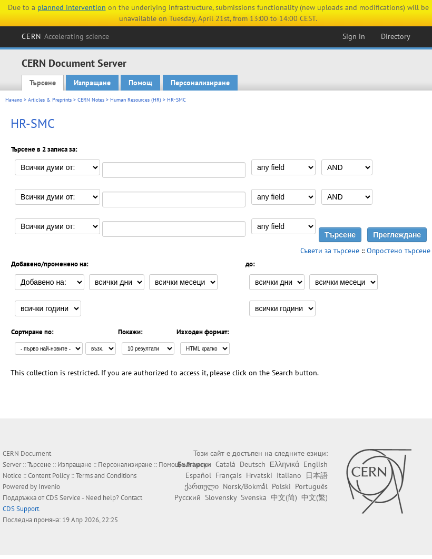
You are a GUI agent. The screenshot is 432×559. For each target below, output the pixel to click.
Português (311, 486)
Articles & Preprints (50, 99)
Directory (395, 36)
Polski (281, 486)
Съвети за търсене (329, 250)
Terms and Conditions (106, 475)
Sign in (353, 36)
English (315, 464)
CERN (65, 36)
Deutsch (253, 464)
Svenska (254, 497)
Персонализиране (200, 82)
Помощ (140, 82)
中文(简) (284, 497)
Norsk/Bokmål (245, 486)
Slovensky (221, 497)
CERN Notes (90, 99)
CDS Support (21, 508)
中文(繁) (314, 497)
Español (198, 475)
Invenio (49, 486)
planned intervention (71, 7)
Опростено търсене (398, 250)
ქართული (201, 486)
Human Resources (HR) (135, 99)
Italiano (289, 475)
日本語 (317, 475)
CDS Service (63, 497)
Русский (187, 497)
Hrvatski (259, 475)
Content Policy (49, 475)
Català (225, 464)
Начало (13, 99)
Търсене (43, 82)
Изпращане (92, 82)
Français (228, 475)
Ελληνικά (284, 464)
